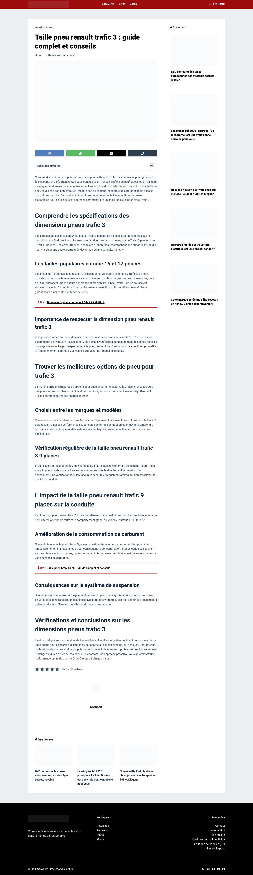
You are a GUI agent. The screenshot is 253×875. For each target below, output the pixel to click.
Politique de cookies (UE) (209, 844)
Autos (121, 4)
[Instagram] (213, 869)
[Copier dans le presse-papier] (142, 153)
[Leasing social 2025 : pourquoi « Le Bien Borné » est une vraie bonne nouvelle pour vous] (96, 755)
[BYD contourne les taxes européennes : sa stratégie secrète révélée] (53, 755)
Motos (133, 4)
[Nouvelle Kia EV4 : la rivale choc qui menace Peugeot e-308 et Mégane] (138, 755)
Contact (220, 825)
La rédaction (217, 830)
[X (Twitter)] (111, 153)
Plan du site (218, 834)
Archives (146, 4)
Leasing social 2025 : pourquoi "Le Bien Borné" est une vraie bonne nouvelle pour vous (192, 135)
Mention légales (215, 848)
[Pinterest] (218, 869)
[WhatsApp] (80, 153)
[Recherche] (217, 4)
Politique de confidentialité (208, 839)
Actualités (108, 4)
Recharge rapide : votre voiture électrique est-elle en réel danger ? (193, 247)
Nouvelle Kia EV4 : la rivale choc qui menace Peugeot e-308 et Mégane (137, 775)
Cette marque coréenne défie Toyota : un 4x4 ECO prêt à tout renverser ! (194, 301)
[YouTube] (223, 869)
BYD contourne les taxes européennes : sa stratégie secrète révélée (51, 775)
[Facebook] (49, 153)
